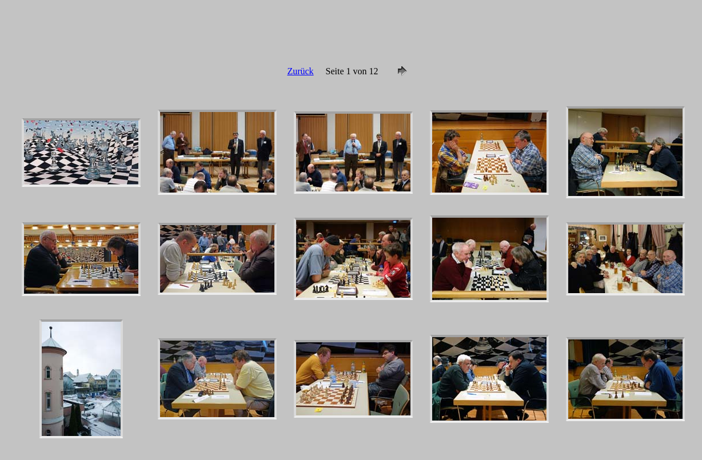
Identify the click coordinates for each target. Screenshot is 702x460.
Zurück (300, 71)
